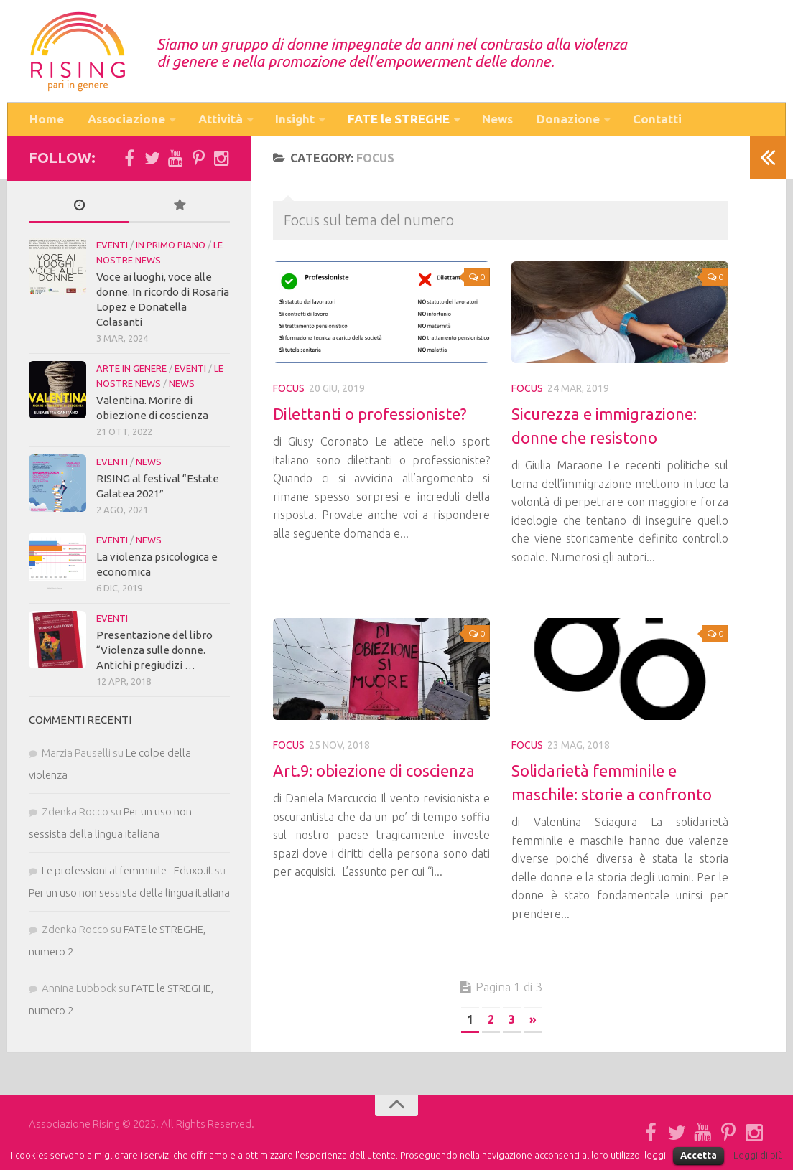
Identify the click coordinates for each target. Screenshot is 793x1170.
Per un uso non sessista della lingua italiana (129, 895)
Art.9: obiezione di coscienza (374, 773)
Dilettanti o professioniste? (370, 417)
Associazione (123, 120)
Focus (289, 391)
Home (45, 120)
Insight (294, 120)
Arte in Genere (131, 371)
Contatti (657, 120)
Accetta (698, 1155)
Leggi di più (758, 1155)
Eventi (112, 248)
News (499, 120)
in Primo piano (170, 248)
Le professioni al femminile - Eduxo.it (127, 873)
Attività (219, 120)
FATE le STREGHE (398, 120)
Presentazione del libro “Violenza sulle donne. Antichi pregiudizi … (154, 653)
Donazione (568, 120)
